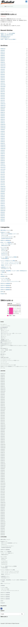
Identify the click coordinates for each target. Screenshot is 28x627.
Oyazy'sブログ (4, 558)
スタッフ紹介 (3, 351)
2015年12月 (3, 207)
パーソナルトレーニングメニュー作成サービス (10, 360)
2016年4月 (3, 200)
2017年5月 (3, 177)
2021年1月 (3, 102)
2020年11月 (3, 105)
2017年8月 (3, 172)
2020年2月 (3, 121)
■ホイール (3, 337)
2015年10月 (3, 210)
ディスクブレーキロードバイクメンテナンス (10, 281)
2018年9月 (3, 150)
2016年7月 (3, 195)
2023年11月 (3, 48)
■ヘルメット (3, 336)
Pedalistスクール (4, 232)
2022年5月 (3, 76)
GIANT (2, 291)
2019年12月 (3, 124)
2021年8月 (3, 412)
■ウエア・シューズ (5, 330)
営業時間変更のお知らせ (9, 14)
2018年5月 (3, 157)
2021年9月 (3, 88)
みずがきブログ (4, 253)
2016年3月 (3, 517)
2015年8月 (3, 214)
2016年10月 (3, 189)
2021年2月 (3, 100)
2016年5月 (3, 198)
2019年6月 (3, 134)
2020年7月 (3, 112)
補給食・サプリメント (5, 265)
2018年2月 (3, 162)
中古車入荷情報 (4, 258)
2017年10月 (3, 169)
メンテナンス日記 (4, 278)
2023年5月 (3, 55)
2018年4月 (3, 158)
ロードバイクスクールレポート (7, 236)
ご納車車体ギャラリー (5, 267)
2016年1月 (3, 205)
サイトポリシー (4, 324)
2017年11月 (3, 167)
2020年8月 (3, 110)
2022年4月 (3, 77)
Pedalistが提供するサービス (6, 343)
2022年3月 (3, 79)
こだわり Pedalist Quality (6, 349)
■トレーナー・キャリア (6, 334)
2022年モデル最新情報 (5, 287)
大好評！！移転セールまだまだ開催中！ (8, 39)
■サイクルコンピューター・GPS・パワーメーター (11, 333)
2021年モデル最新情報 (5, 285)
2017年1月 (3, 184)
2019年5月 (3, 136)
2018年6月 (3, 155)
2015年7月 (3, 215)
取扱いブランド (4, 328)
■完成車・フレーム (5, 339)
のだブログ (3, 250)
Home (2, 6)
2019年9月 (3, 129)
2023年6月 (3, 53)
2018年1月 (3, 164)
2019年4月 (3, 138)
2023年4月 (3, 57)
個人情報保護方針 (4, 327)
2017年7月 (3, 174)
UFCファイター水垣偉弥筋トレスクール (9, 233)
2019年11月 (3, 126)
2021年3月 (3, 98)
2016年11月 (3, 188)
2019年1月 (3, 143)
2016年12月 (3, 186)
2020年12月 (3, 103)
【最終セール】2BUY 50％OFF (7, 34)
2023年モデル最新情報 (5, 289)
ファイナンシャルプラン (5, 325)
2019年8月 (3, 131)
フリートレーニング (5, 363)
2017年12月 (3, 165)
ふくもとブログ (4, 561)
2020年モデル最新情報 (5, 240)
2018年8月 (3, 152)
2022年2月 (3, 81)
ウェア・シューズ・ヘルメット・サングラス (10, 262)
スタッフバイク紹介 (5, 279)
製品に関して (3, 354)
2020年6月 (3, 114)
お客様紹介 (3, 276)
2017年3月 (3, 181)
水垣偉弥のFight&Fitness (6, 238)
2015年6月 (3, 217)
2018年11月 (3, 146)
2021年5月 (3, 95)
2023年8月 (3, 50)
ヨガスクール (4, 235)
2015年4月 (3, 220)
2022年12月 (3, 64)
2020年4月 (3, 117)
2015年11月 (3, 208)
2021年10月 (3, 86)
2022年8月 (3, 71)
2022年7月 (3, 72)
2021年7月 (3, 91)
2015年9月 (3, 212)
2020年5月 (3, 115)
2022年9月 (3, 69)
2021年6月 (3, 93)
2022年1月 (3, 83)
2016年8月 (3, 193)
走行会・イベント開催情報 (6, 242)
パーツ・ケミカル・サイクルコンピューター (10, 263)
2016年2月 (3, 203)
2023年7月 (3, 52)
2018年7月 (3, 153)
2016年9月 (3, 191)
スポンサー (3, 352)
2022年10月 (3, 67)
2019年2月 (3, 141)
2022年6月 (3, 74)
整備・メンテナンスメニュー (6, 342)
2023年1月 (3, 62)
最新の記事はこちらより (5, 230)
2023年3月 (3, 383)
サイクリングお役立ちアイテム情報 (8, 260)
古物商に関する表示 (5, 357)
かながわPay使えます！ (5, 37)
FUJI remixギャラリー (5, 268)
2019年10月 (3, 127)
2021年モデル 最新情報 (5, 283)
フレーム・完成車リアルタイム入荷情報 (8, 257)
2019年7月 (3, 133)
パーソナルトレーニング (5, 358)
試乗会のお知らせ (4, 245)
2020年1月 (3, 122)
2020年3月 (3, 119)
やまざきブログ (4, 564)
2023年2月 (3, 60)
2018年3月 (3, 160)
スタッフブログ (4, 247)
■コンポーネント (4, 331)
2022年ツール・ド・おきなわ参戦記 (8, 33)
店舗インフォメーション (9, 11)
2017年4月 (3, 179)
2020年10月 (3, 107)
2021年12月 (3, 84)
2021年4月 (3, 96)
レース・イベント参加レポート (7, 243)
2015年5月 (3, 219)
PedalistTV (3, 293)
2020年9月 (3, 108)
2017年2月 (3, 499)
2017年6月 (3, 176)
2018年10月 (3, 148)
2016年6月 (3, 196)
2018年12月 (3, 145)
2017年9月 (3, 488)
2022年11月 (3, 65)
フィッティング (4, 361)
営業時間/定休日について (6, 340)
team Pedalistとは (4, 348)
